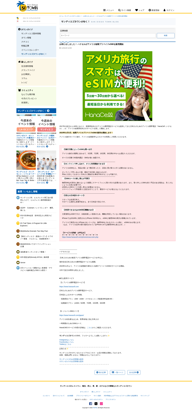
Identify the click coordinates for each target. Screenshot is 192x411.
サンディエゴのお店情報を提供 (71, 359)
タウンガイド (84, 392)
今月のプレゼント (29, 98)
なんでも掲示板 (28, 94)
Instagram (101, 403)
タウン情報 (26, 38)
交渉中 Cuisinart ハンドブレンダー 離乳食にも (36, 209)
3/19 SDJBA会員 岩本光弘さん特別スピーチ (36, 217)
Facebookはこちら (66, 342)
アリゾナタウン (111, 399)
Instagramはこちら (66, 340)
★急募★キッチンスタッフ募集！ (33, 252)
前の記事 (101, 372)
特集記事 (25, 46)
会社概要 (70, 396)
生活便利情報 (27, 66)
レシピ (24, 82)
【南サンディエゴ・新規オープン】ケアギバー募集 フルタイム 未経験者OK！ (36, 237)
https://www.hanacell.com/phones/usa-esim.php (80, 237)
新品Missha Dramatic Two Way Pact (34, 231)
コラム (24, 78)
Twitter (96, 403)
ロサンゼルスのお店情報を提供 (71, 361)
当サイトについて (59, 396)
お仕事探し (26, 74)
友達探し (25, 102)
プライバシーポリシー (83, 396)
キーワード (65, 35)
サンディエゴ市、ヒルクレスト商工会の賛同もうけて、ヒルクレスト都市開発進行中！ (36, 200)
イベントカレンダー (30, 50)
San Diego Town (27, 7)
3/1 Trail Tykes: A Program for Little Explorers (33, 224)
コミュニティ (107, 392)
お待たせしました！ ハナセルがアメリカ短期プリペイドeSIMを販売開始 (105, 16)
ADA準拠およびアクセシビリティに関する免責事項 (121, 396)
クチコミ (25, 42)
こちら (89, 328)
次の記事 (134, 372)
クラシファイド (28, 70)
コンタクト (46, 396)
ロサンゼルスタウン (96, 399)
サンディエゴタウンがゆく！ (34, 54)
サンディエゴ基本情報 (31, 33)
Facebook (90, 403)
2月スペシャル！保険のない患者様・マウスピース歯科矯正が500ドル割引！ (36, 269)
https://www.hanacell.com (69, 287)
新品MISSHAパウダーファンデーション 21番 (36, 245)
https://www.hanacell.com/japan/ (71, 315)
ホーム (61, 16)
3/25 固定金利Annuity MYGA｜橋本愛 (34, 257)
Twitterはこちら (65, 344)
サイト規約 (97, 396)
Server (22, 263)
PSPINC (95, 407)
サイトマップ (145, 396)
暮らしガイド (96, 392)
